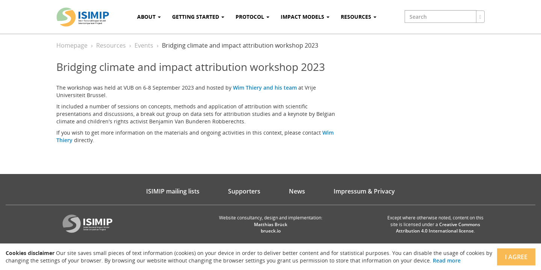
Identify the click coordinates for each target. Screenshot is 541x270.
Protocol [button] (252, 16)
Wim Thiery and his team (265, 87)
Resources (111, 45)
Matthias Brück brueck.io (270, 227)
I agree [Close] (516, 257)
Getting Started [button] (198, 16)
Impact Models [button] (305, 16)
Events (143, 45)
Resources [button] (358, 16)
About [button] (149, 16)
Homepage (72, 45)
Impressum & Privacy (364, 191)
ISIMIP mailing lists (172, 191)
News (297, 191)
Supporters (244, 191)
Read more (447, 260)
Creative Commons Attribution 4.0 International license (438, 227)
